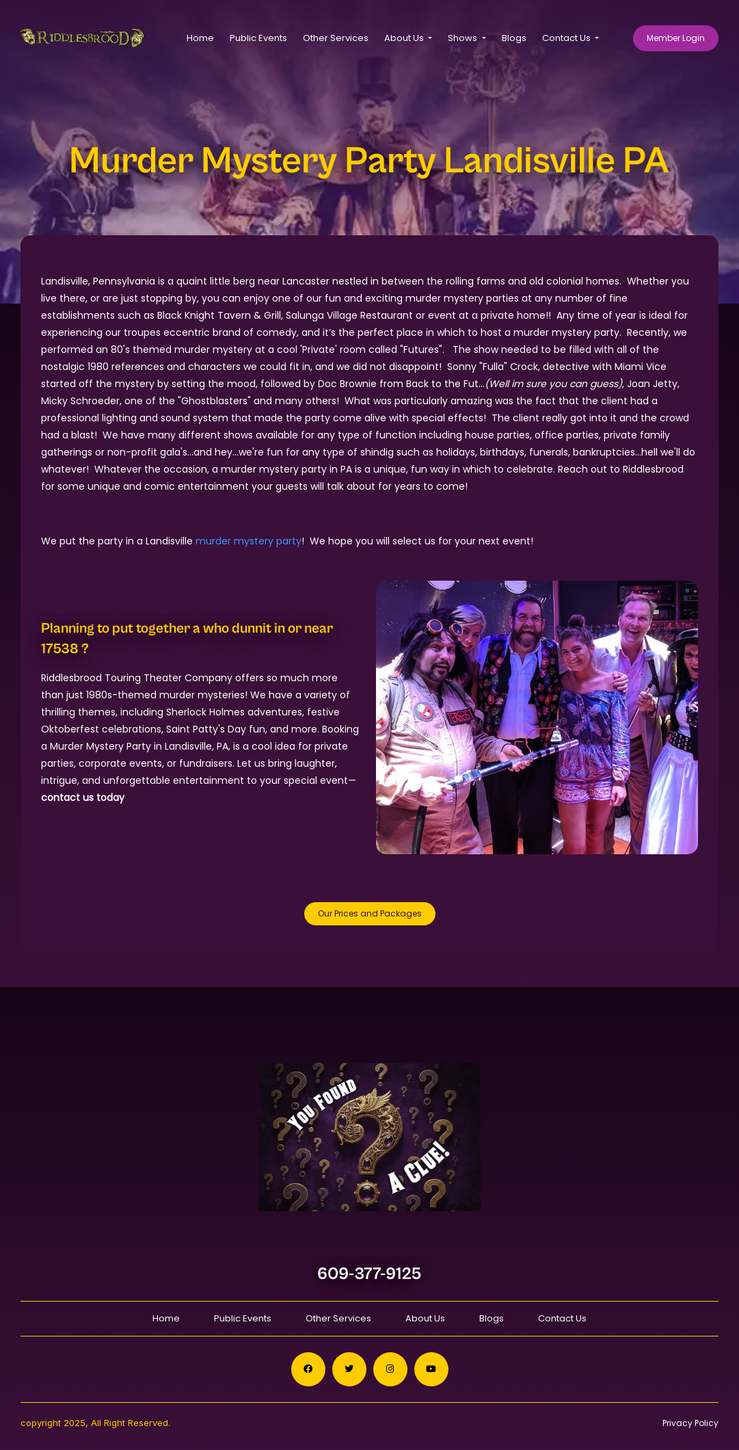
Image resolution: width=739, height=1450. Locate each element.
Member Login (676, 38)
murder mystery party (248, 541)
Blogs (514, 37)
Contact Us (562, 1318)
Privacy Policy (690, 1423)
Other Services (335, 37)
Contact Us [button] (567, 37)
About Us (425, 1318)
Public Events (258, 37)
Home (200, 37)
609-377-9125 (369, 1274)
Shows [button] (463, 37)
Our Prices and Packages (370, 913)
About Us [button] (405, 37)
